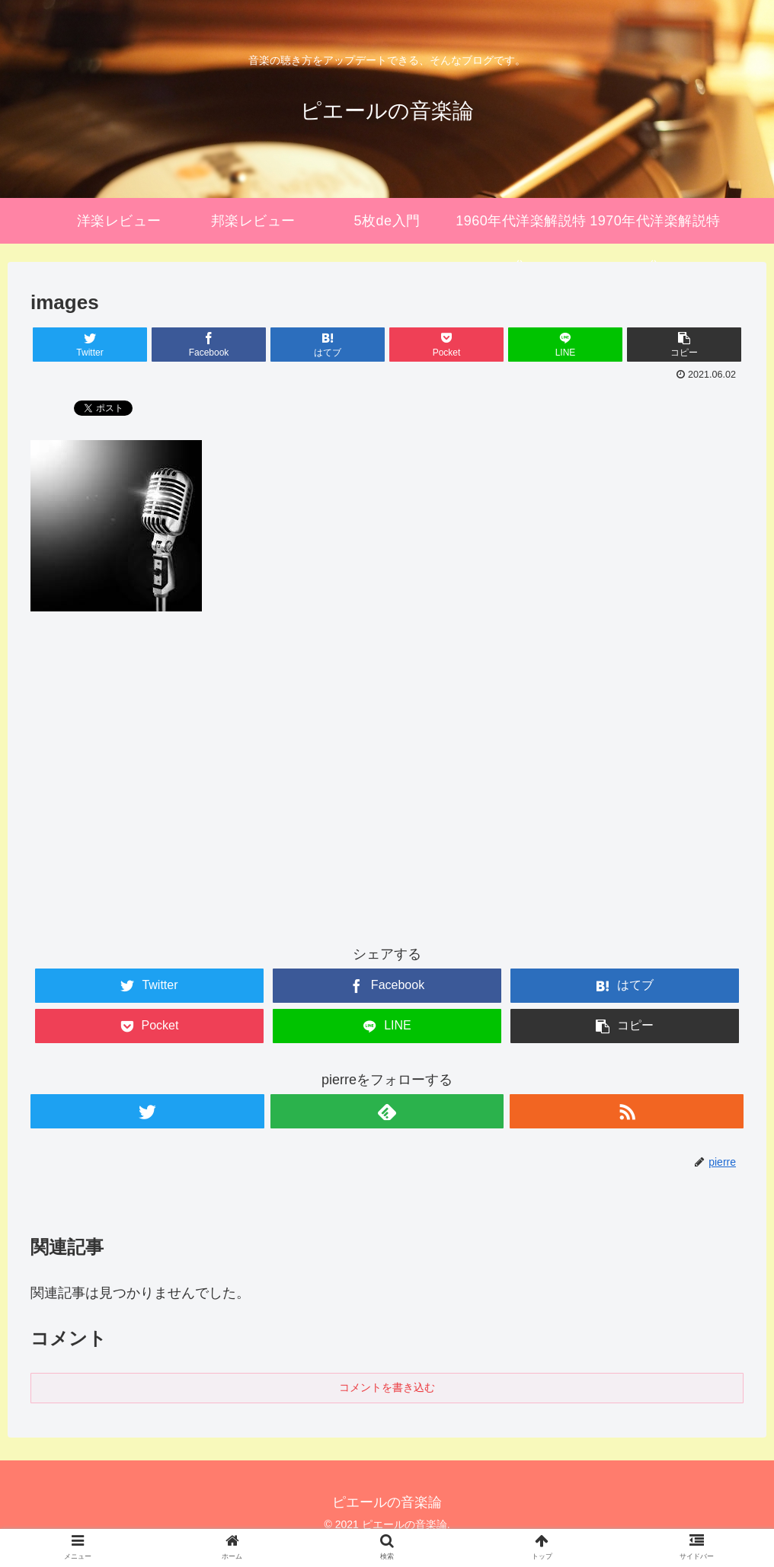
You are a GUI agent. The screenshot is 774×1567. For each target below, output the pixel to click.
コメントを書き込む (387, 1387)
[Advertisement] (387, 791)
